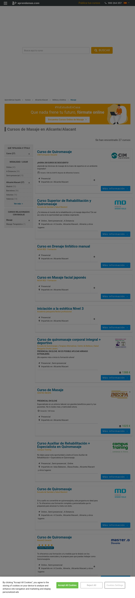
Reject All (91, 585)
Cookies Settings (115, 585)
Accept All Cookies (67, 585)
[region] (67, 587)
